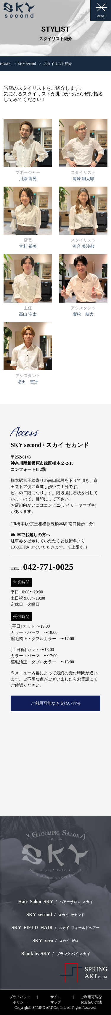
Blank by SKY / (55, 953)
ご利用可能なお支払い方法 (56, 703)
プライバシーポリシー (19, 999)
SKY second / (55, 914)
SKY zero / (56, 940)
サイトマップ (55, 999)
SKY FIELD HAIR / (55, 927)
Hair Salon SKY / (55, 901)
